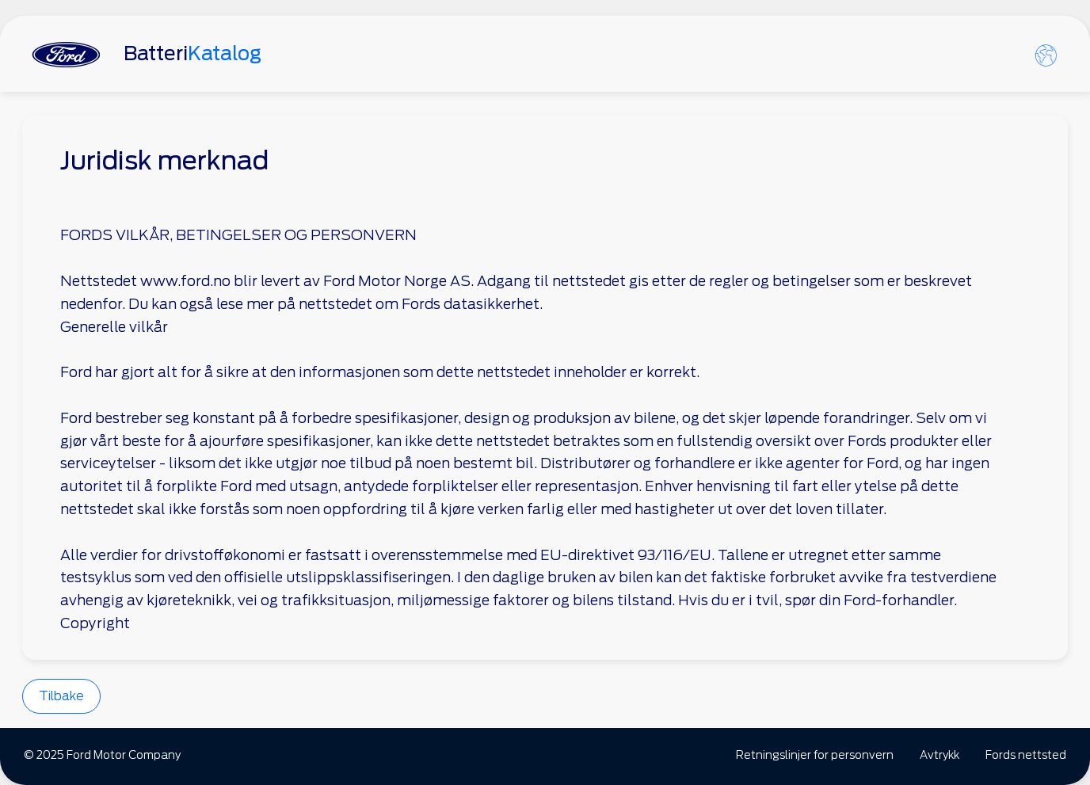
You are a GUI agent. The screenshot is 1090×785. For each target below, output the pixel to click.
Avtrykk (939, 755)
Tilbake (61, 695)
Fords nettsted (1025, 755)
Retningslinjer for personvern (815, 755)
